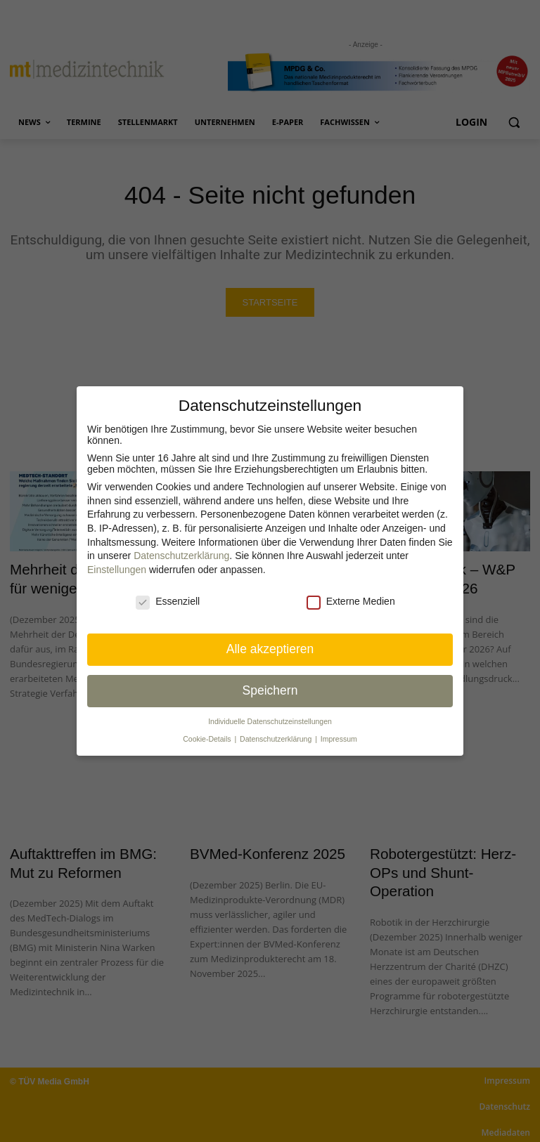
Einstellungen (116, 569)
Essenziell (168, 601)
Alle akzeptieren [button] (270, 649)
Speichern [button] (270, 690)
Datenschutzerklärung (181, 555)
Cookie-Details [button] (208, 739)
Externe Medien (351, 601)
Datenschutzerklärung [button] (277, 739)
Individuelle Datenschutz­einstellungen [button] (270, 721)
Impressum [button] (339, 739)
